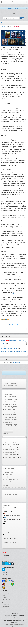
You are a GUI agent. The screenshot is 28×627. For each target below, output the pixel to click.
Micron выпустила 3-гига (10, 455)
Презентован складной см (11, 447)
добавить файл (8, 431)
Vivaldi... (6, 394)
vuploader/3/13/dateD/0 (7, 294)
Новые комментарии (9, 492)
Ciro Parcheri (8, 407)
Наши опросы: (7, 505)
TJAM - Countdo (8, 406)
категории (12, 16)
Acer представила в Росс (10, 452)
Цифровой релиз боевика (11, 454)
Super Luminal (8, 401)
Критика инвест (8, 412)
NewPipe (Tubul (8, 424)
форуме (11, 468)
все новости (5, 461)
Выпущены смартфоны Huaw (11, 449)
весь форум (5, 485)
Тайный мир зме (8, 422)
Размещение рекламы (6, 604)
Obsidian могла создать (10, 444)
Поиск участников (6, 599)
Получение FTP (5, 576)
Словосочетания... (9, 474)
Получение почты (6, 574)
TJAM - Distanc (8, 402)
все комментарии (7, 498)
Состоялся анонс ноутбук (10, 451)
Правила (4, 608)
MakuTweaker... (8, 419)
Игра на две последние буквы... (12, 479)
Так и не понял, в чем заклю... (11, 494)
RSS (17, 16)
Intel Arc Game (8, 417)
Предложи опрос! (15, 542)
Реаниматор (4, 592)
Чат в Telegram (5, 319)
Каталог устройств (6, 593)
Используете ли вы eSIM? (13, 8)
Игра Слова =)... (8, 477)
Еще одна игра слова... (10, 481)
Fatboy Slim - (8, 425)
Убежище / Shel (8, 416)
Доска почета (5, 601)
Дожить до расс (8, 420)
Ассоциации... (8, 476)
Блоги (3, 595)
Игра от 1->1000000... (9, 471)
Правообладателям (6, 609)
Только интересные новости (10, 385)
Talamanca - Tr (8, 411)
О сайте (4, 597)
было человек (16, 362)
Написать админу (5, 606)
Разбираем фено (8, 414)
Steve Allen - (8, 398)
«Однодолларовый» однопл (11, 457)
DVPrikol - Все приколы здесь (10, 383)
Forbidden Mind (8, 409)
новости (13, 440)
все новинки (5, 433)
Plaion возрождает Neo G (10, 442)
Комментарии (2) (7, 542)
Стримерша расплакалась (11, 446)
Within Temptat (8, 396)
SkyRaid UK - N (8, 404)
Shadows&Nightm (8, 399)
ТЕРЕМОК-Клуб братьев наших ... (12, 472)
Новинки (6, 392)
